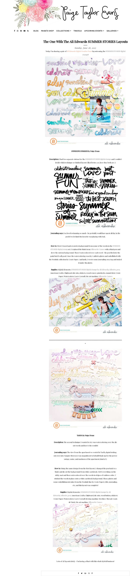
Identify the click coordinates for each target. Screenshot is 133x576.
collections (62, 31)
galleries (112, 31)
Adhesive (112, 269)
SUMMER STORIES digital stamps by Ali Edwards (89, 269)
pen (118, 269)
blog (35, 31)
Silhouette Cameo (98, 249)
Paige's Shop (47, 31)
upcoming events (93, 31)
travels (78, 31)
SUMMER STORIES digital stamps (98, 159)
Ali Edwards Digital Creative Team (79, 51)
